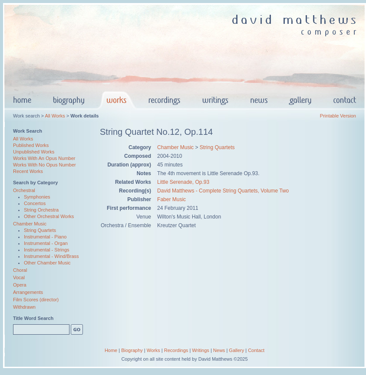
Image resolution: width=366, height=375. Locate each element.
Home (111, 350)
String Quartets (40, 230)
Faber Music (171, 199)
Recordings (176, 350)
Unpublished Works (33, 151)
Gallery (236, 350)
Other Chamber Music (47, 262)
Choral (20, 270)
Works (153, 350)
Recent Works (28, 171)
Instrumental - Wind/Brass (51, 256)
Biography (132, 350)
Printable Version (338, 115)
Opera (19, 284)
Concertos (35, 203)
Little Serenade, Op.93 (183, 182)
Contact (256, 350)
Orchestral (24, 190)
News (219, 350)
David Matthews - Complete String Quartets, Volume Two (223, 191)
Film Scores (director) (36, 299)
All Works (55, 115)
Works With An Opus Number (44, 158)
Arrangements (28, 292)
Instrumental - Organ (46, 243)
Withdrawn (24, 307)
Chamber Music (29, 223)
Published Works (31, 145)
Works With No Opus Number (44, 164)
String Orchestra (41, 209)
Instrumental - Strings (46, 249)
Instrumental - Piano (45, 236)
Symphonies (37, 196)
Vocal (19, 277)
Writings (200, 350)
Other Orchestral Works (49, 216)
